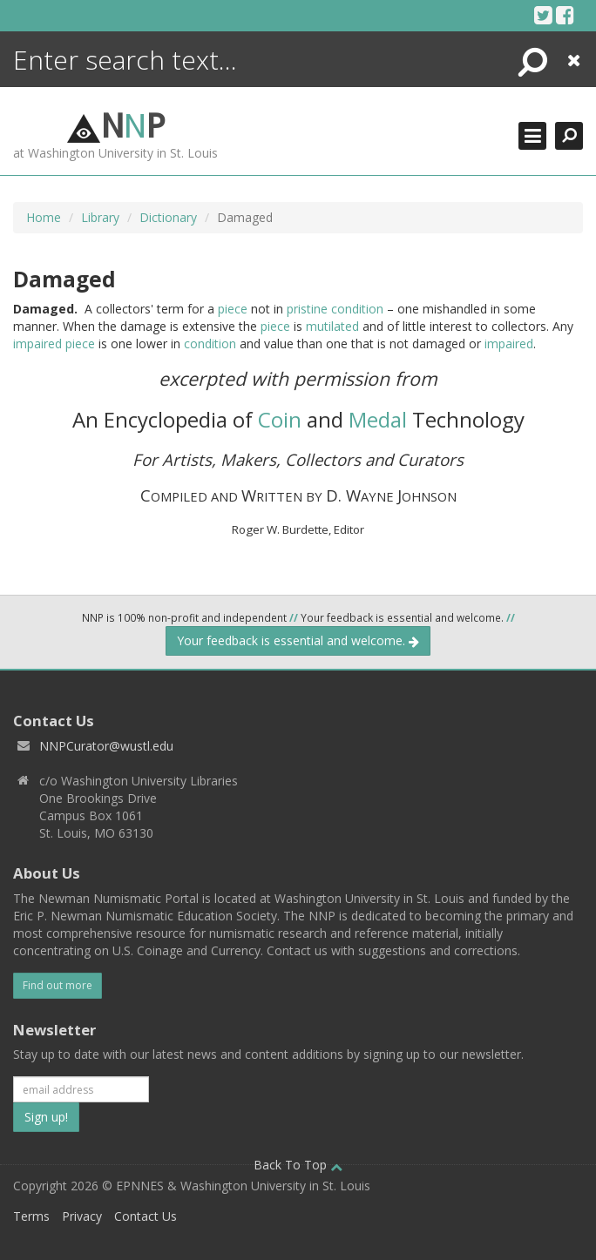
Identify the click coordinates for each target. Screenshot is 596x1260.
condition (357, 308)
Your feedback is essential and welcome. (298, 640)
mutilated (332, 326)
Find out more (57, 985)
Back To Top (298, 1164)
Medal (378, 419)
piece (232, 308)
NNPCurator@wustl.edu (106, 746)
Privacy (82, 1216)
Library (100, 217)
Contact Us (145, 1216)
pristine (307, 308)
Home (43, 217)
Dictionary (168, 217)
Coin (279, 419)
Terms (31, 1216)
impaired (37, 343)
